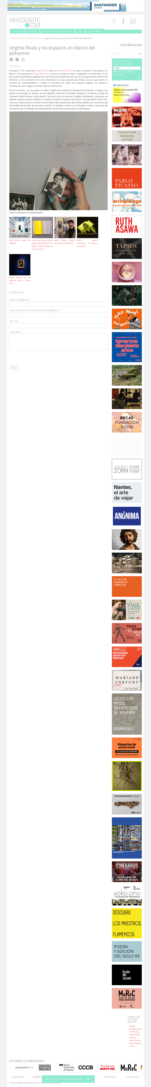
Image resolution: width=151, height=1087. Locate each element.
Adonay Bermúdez (40, 73)
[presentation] (30, 357)
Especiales (33, 31)
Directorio (48, 31)
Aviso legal (132, 1077)
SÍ (88, 1079)
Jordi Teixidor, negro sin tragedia (19, 242)
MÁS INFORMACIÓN (75, 1079)
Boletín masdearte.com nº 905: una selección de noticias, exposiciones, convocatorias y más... (135, 1036)
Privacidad (110, 1077)
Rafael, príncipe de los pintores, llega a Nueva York (19, 280)
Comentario (15, 332)
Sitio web (14, 321)
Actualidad (17, 31)
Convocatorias (65, 31)
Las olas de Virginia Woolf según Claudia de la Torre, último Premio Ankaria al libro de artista (42, 244)
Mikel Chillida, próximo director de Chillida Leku (65, 242)
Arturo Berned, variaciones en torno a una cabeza (87, 243)
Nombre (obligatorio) (19, 299)
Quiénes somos (41, 1077)
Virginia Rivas (43, 70)
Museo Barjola (66, 70)
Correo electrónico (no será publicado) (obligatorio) (34, 310)
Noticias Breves (34, 38)
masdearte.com (17, 38)
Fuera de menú (95, 31)
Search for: (117, 50)
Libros (80, 31)
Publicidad (18, 1077)
